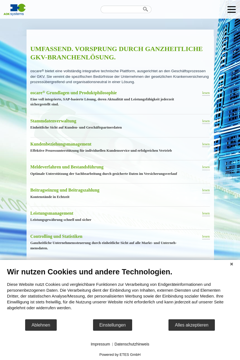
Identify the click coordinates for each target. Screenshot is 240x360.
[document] (120, 293)
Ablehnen (41, 325)
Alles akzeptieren (191, 325)
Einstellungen (112, 325)
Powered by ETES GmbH (120, 354)
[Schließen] (231, 264)
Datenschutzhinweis (132, 344)
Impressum (100, 344)
